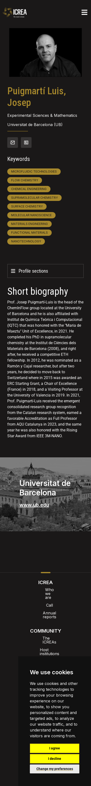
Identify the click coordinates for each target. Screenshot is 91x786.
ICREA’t (45, 642)
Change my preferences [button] (54, 769)
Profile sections (33, 271)
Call (45, 597)
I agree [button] (54, 748)
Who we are (45, 589)
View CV (26, 142)
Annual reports (46, 605)
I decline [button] (54, 759)
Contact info (12, 142)
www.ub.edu (34, 505)
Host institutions (45, 634)
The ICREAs (45, 626)
